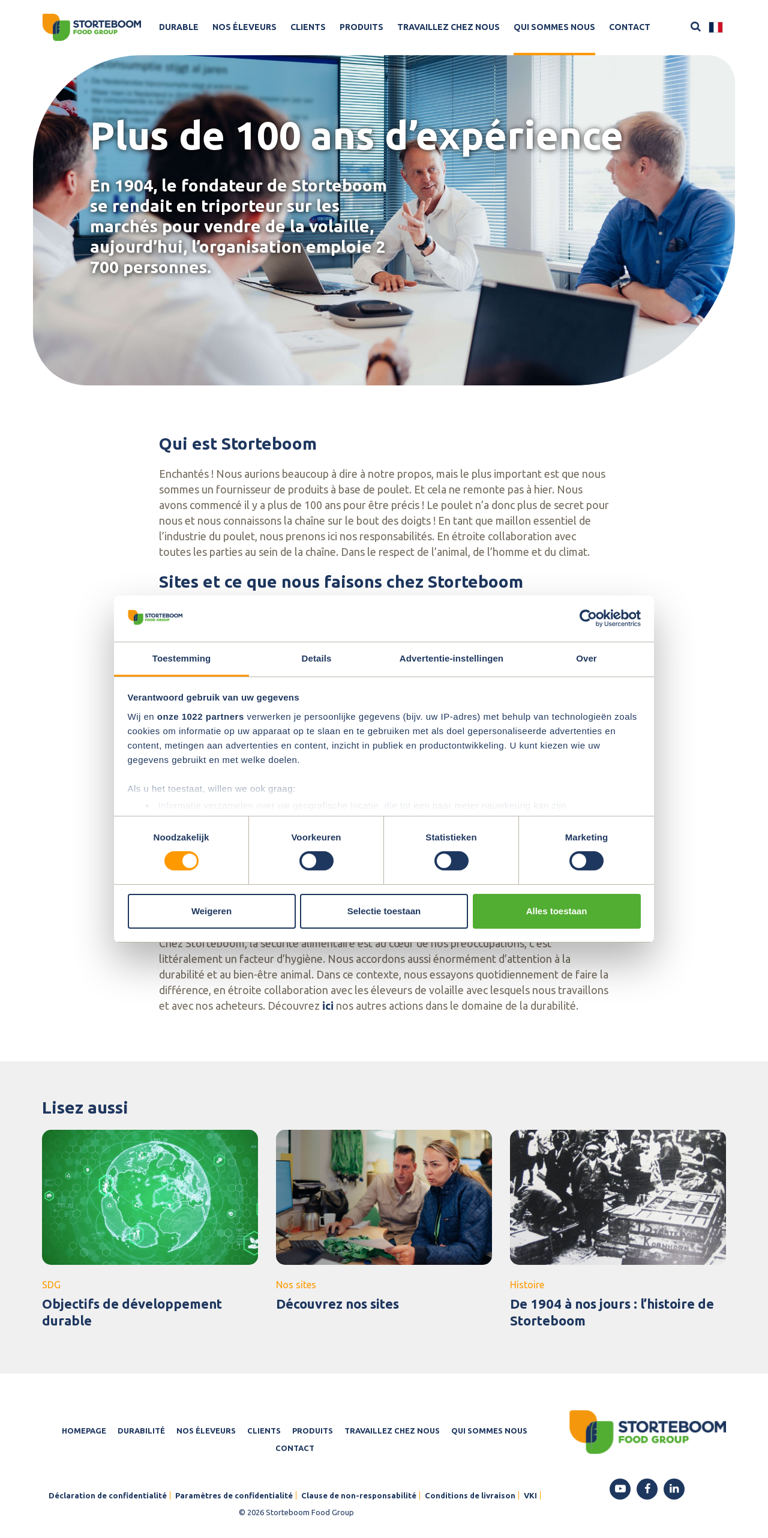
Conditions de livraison (470, 1495)
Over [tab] (586, 658)
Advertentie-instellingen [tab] (451, 658)
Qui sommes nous (554, 27)
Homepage (84, 1430)
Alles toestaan (556, 911)
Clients (308, 27)
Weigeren (211, 911)
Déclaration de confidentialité (108, 1495)
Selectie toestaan (384, 911)
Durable (179, 27)
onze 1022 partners (200, 716)
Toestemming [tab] (181, 658)
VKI (530, 1495)
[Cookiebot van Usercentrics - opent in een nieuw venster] (588, 618)
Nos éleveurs (244, 27)
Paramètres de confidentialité (234, 1495)
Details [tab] (317, 658)
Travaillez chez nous (448, 27)
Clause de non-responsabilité (358, 1495)
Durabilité (141, 1430)
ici (328, 1006)
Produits (361, 27)
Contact (629, 27)
